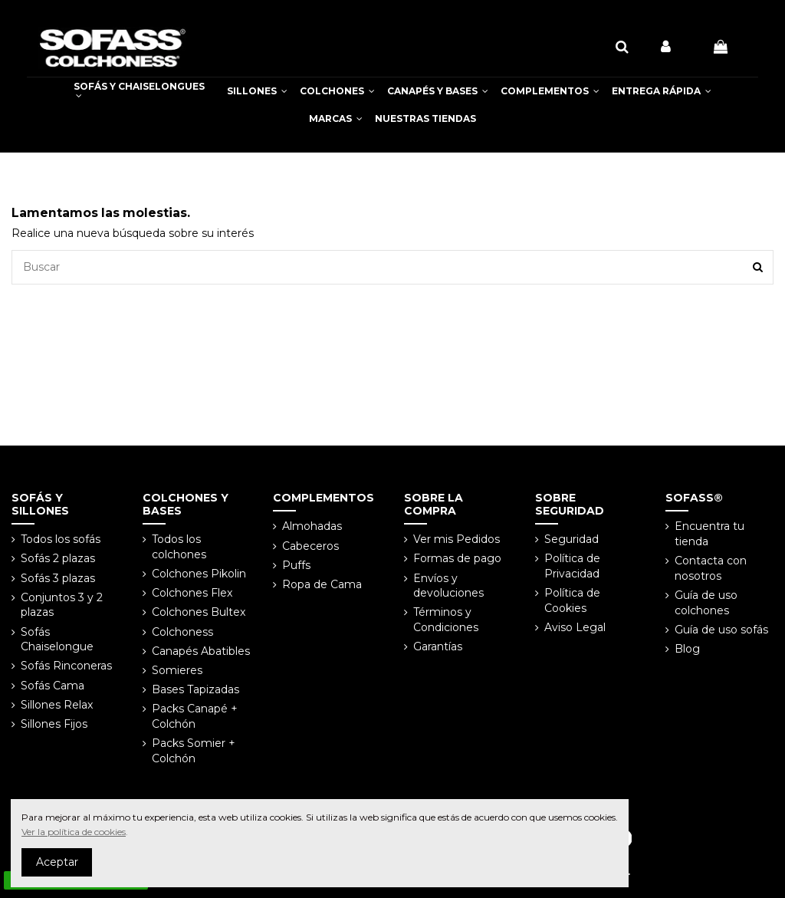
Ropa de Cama (322, 584)
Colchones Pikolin (199, 574)
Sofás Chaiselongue (57, 639)
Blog (687, 649)
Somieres (177, 670)
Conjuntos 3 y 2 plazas (62, 605)
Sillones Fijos (54, 724)
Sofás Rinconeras (66, 666)
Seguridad (571, 539)
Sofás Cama (52, 685)
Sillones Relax (57, 705)
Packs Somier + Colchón (193, 750)
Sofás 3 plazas (58, 578)
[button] (257, 91)
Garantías (437, 646)
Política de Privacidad (572, 566)
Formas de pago (457, 558)
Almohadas (312, 526)
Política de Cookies (572, 600)
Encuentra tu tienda (709, 533)
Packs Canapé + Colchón (195, 716)
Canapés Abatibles (201, 651)
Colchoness (182, 632)
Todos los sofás (60, 539)
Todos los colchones (179, 546)
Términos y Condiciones (445, 619)
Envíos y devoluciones (448, 585)
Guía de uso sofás (721, 629)
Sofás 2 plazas (58, 558)
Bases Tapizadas (195, 689)
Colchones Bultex (198, 612)
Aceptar (57, 862)
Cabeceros (310, 546)
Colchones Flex (192, 593)
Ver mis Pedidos (456, 539)
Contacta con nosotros (711, 568)
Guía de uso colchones (706, 602)
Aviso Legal (575, 627)
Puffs (296, 565)
